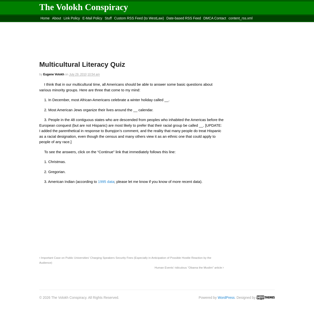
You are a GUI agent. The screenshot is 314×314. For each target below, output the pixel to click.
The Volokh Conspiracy (83, 7)
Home (45, 18)
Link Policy (72, 18)
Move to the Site (66, 24)
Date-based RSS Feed (183, 18)
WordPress (226, 298)
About (56, 18)
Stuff (108, 18)
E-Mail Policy (92, 18)
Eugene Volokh (53, 74)
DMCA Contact (214, 18)
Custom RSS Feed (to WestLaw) (139, 18)
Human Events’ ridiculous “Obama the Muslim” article (189, 267)
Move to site (110, 24)
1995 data (106, 181)
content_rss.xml (241, 18)
